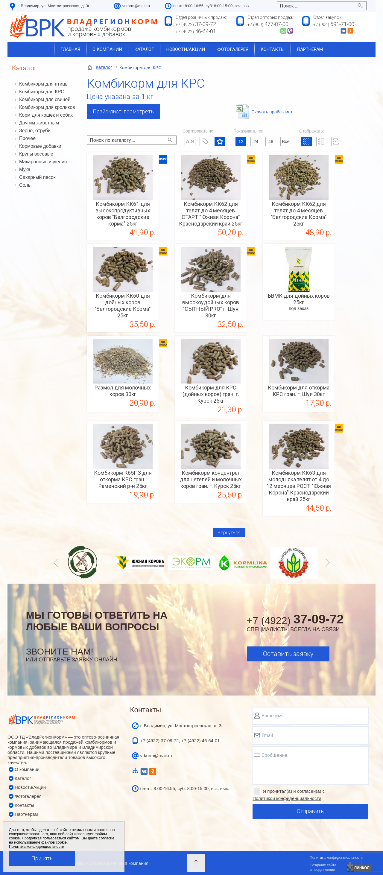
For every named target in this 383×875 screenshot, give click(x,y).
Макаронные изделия (43, 161)
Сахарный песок (37, 177)
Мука (25, 169)
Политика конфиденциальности (336, 858)
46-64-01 (196, 31)
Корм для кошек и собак (46, 115)
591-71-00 (333, 24)
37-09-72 (196, 24)
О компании (107, 49)
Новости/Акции (30, 787)
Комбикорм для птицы (44, 83)
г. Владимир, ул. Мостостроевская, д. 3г (53, 6)
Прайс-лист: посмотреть (123, 111)
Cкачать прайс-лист (272, 111)
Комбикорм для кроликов (47, 107)
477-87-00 (267, 24)
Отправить (310, 811)
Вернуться (229, 532)
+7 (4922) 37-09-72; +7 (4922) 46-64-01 (180, 740)
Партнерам (310, 49)
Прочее (27, 138)
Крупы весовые (36, 153)
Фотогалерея (232, 49)
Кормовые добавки (40, 146)
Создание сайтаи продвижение (323, 867)
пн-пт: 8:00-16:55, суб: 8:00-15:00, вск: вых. (185, 788)
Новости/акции (185, 49)
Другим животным (39, 122)
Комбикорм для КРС (41, 91)
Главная (70, 49)
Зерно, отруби (35, 130)
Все (286, 141)
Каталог (144, 49)
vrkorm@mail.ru (136, 6)
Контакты (273, 49)
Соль (25, 185)
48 (270, 141)
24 (256, 141)
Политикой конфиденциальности (287, 798)
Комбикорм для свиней (44, 99)
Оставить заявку (288, 654)
